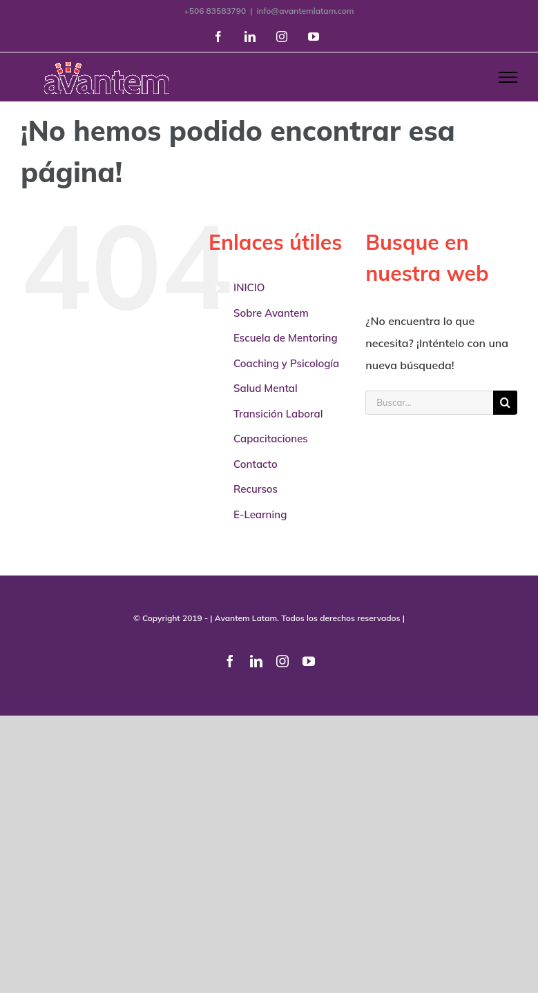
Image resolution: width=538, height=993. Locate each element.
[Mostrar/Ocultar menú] (508, 77)
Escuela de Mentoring (285, 337)
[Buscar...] (429, 403)
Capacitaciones (270, 438)
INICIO (249, 287)
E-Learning (260, 514)
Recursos (255, 488)
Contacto (255, 464)
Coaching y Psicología (286, 363)
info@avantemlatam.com (305, 11)
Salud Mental (265, 388)
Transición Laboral (278, 413)
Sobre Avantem (271, 312)
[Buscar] (505, 403)
